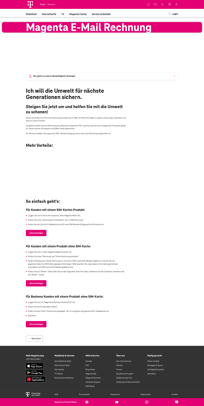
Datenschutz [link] (146, 394)
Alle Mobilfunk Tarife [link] (63, 361)
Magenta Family (78, 14)
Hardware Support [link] (92, 382)
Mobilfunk (31, 14)
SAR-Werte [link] (90, 386)
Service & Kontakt (101, 14)
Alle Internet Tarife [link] (62, 365)
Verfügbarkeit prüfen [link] (155, 369)
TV (62, 14)
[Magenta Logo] (30, 4)
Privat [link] (42, 4)
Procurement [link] (84, 394)
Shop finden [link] (90, 369)
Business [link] (51, 4)
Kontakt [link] (88, 361)
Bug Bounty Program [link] (124, 374)
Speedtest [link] (151, 374)
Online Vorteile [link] (153, 361)
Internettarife (49, 14)
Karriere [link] (119, 365)
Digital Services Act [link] (124, 378)
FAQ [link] (87, 365)
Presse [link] (119, 369)
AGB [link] (56, 394)
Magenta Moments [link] (93, 378)
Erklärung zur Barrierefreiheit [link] (128, 382)
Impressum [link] (115, 394)
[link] (155, 4)
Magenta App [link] (90, 374)
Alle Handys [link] (59, 369)
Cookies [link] (174, 394)
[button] (30, 4)
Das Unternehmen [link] (123, 361)
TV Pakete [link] (59, 374)
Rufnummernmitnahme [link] (64, 378)
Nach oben (34, 338)
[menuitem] (31, 14)
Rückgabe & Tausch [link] (155, 365)
